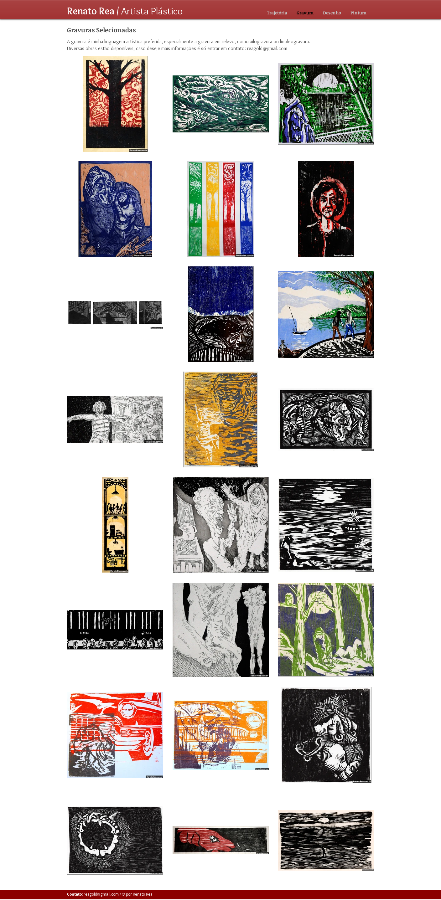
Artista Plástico (125, 11)
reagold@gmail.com (267, 48)
